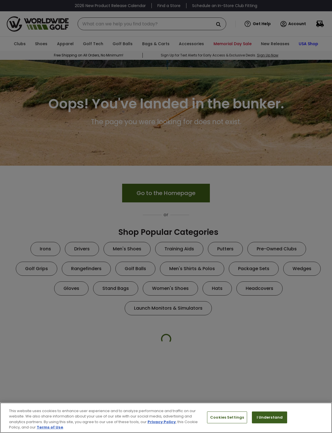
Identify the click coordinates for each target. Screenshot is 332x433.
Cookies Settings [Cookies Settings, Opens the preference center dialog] (227, 417)
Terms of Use (50, 427)
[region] (166, 418)
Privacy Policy (162, 422)
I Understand (270, 417)
